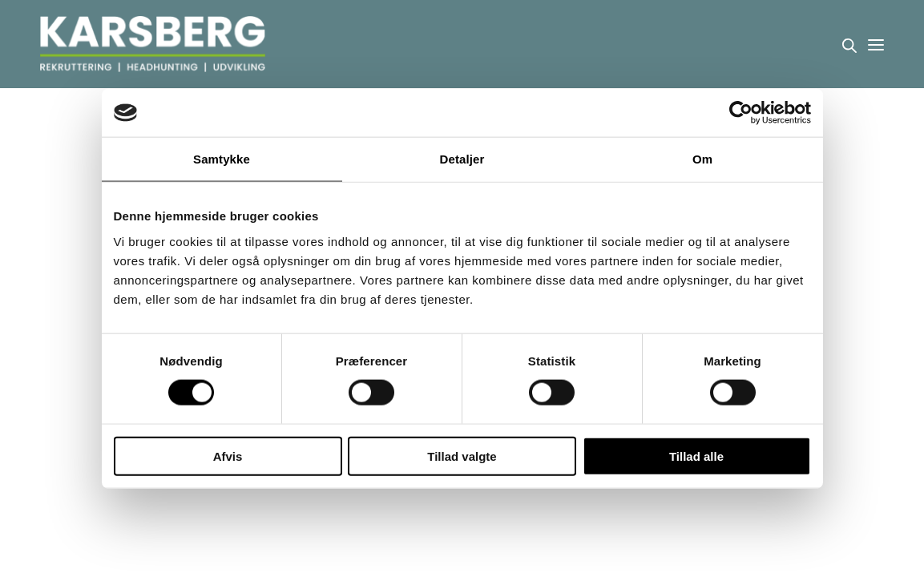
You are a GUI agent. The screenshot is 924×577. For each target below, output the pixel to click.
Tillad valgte (461, 455)
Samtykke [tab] (221, 159)
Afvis (228, 455)
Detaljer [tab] (462, 159)
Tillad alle (696, 455)
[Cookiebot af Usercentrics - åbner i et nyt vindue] (741, 113)
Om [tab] (702, 159)
